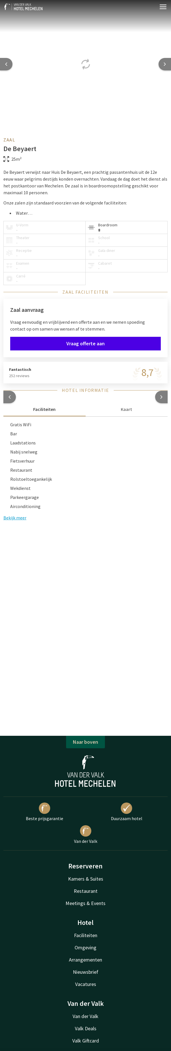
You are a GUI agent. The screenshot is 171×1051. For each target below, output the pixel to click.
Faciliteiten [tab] (44, 409)
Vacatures (85, 984)
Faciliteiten (85, 935)
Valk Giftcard (85, 1040)
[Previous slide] (6, 64)
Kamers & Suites (85, 879)
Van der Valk (85, 834)
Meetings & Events (85, 903)
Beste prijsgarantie (44, 812)
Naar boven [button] (85, 742)
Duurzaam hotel (126, 812)
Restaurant (86, 891)
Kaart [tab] (126, 409)
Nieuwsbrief (85, 972)
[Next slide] (165, 64)
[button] (9, 397)
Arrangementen (85, 959)
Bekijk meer (14, 518)
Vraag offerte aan (85, 343)
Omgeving (85, 947)
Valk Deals (85, 1028)
